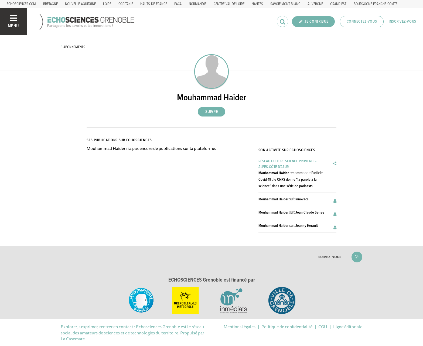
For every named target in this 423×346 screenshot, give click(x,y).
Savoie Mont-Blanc (285, 4)
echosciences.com (21, 4)
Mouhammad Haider (273, 173)
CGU (322, 326)
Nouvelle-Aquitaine (80, 4)
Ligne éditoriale (347, 326)
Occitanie (125, 4)
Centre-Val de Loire (229, 4)
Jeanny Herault (306, 225)
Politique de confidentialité (286, 326)
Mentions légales (239, 326)
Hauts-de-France (153, 4)
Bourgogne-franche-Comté (375, 4)
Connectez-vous (362, 21)
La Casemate (73, 338)
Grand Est (338, 4)
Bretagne (50, 4)
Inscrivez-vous (402, 21)
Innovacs (302, 199)
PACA (178, 4)
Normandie (197, 4)
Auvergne (315, 4)
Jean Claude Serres (309, 212)
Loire (107, 4)
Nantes (257, 4)
